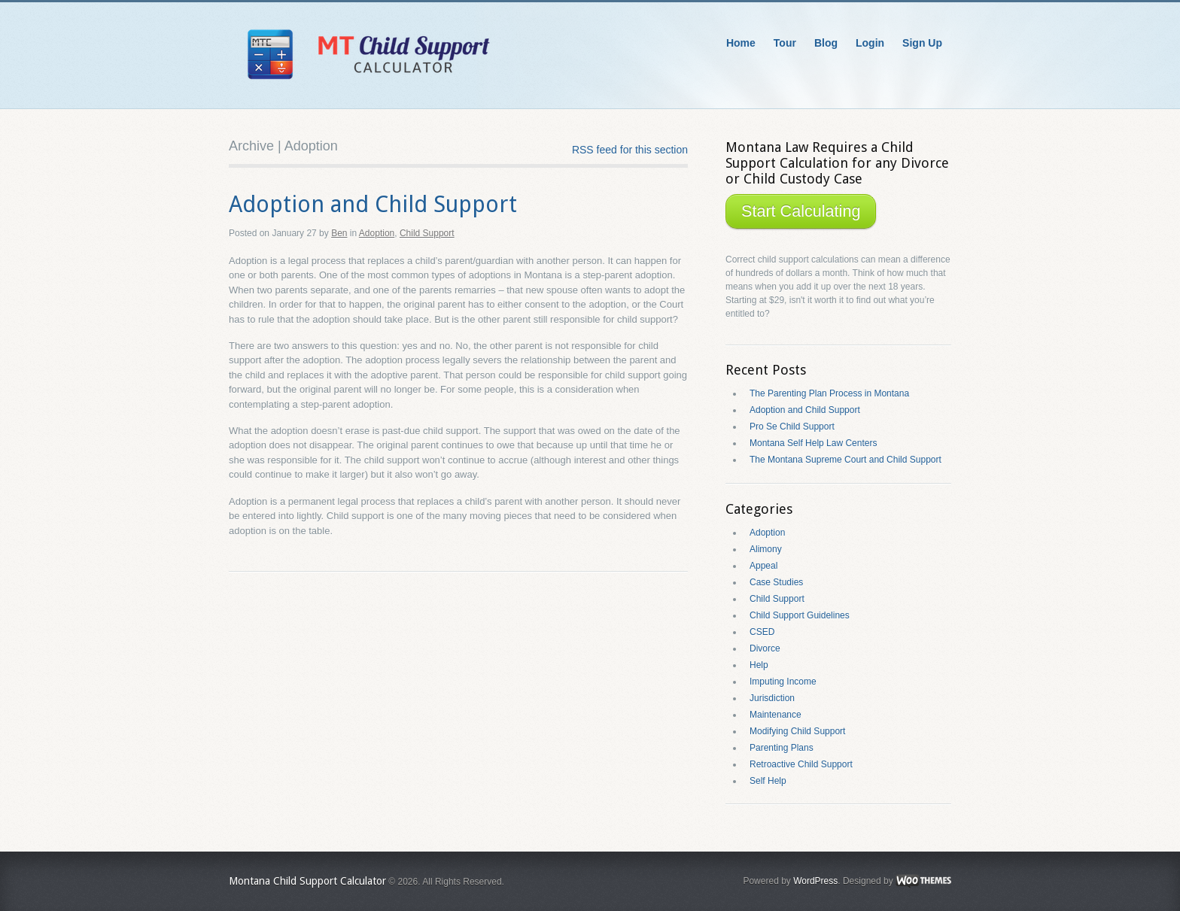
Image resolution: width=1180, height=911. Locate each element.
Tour (785, 43)
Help (759, 665)
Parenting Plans (782, 747)
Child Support (427, 233)
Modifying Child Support (797, 731)
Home (741, 43)
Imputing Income (783, 681)
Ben (339, 233)
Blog (826, 43)
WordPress (815, 881)
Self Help (768, 781)
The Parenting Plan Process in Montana (829, 393)
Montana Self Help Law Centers (813, 443)
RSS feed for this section (630, 150)
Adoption (376, 233)
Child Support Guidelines (800, 615)
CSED (762, 632)
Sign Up (922, 43)
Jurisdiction (772, 698)
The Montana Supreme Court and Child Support (845, 459)
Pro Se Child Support (792, 426)
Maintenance (775, 714)
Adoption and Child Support (373, 204)
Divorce (765, 648)
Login (870, 43)
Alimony (766, 549)
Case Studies (776, 582)
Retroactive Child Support (801, 764)
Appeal (763, 565)
